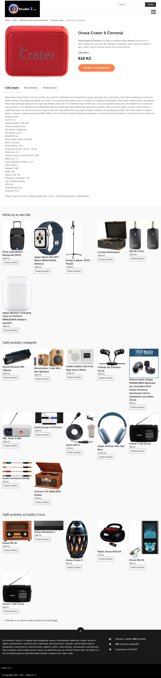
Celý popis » (83, 52)
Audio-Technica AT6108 (16, 478)
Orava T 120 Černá (140, 443)
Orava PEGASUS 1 (45, 532)
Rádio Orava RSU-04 (109, 551)
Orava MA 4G (136, 560)
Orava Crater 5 (74, 560)
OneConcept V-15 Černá (48, 427)
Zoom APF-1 (73, 445)
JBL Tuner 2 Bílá (12, 438)
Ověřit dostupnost (96, 67)
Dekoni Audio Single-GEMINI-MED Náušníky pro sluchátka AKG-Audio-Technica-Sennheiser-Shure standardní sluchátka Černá (142, 389)
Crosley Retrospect (109, 252)
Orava (40, 514)
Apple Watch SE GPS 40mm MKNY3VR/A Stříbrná (46, 260)
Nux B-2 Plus (136, 251)
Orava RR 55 (10, 543)
